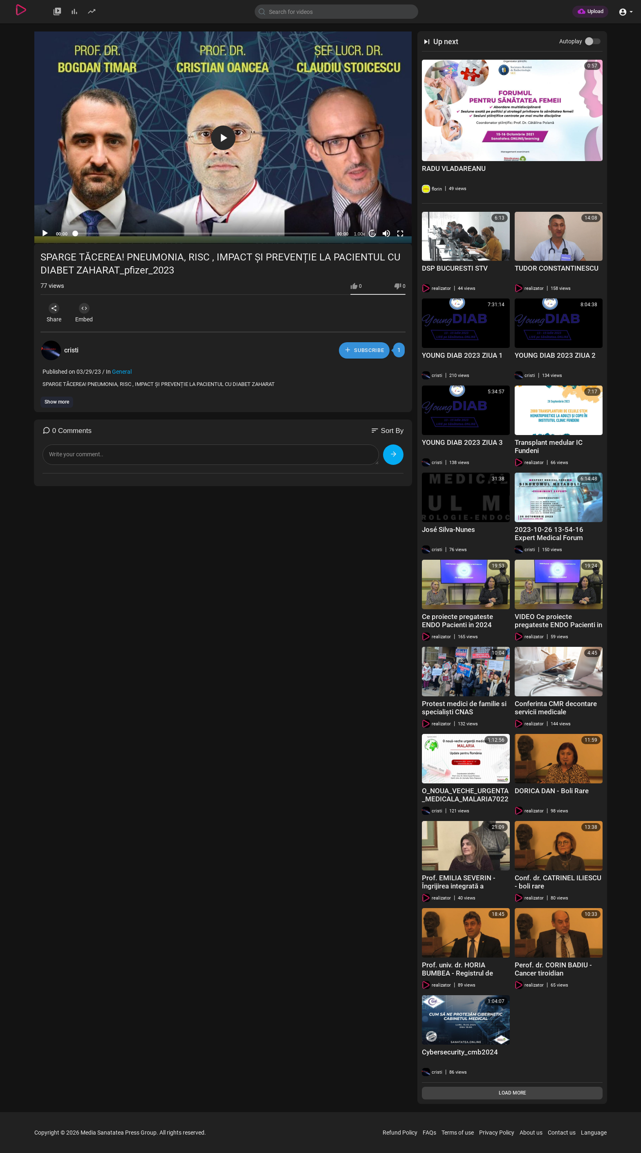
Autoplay (570, 41)
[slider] (202, 233)
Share (55, 313)
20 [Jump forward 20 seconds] (372, 234)
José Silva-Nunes (448, 529)
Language (594, 1132)
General (122, 371)
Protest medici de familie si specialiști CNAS (464, 708)
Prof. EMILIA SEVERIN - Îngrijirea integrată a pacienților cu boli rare (458, 886)
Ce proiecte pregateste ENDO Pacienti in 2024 (457, 620)
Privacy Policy (496, 1132)
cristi (71, 350)
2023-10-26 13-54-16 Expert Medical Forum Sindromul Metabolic (549, 537)
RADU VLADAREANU (454, 168)
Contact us (562, 1132)
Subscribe (364, 350)
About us (531, 1132)
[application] (223, 137)
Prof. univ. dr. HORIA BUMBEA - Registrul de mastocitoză (457, 973)
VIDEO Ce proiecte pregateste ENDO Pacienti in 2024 (558, 624)
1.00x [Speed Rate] (359, 233)
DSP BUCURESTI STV (455, 268)
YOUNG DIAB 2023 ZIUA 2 (555, 355)
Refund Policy (400, 1132)
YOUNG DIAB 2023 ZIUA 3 (462, 442)
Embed (87, 313)
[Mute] (386, 233)
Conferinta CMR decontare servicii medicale (556, 708)
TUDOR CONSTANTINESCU (556, 268)
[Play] (45, 233)
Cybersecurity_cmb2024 (460, 1052)
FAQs (429, 1132)
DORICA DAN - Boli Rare (552, 791)
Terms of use (458, 1132)
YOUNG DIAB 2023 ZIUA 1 (462, 355)
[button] (625, 11)
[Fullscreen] (400, 233)
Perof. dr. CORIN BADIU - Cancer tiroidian (553, 969)
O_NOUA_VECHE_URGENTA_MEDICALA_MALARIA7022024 (465, 799)
